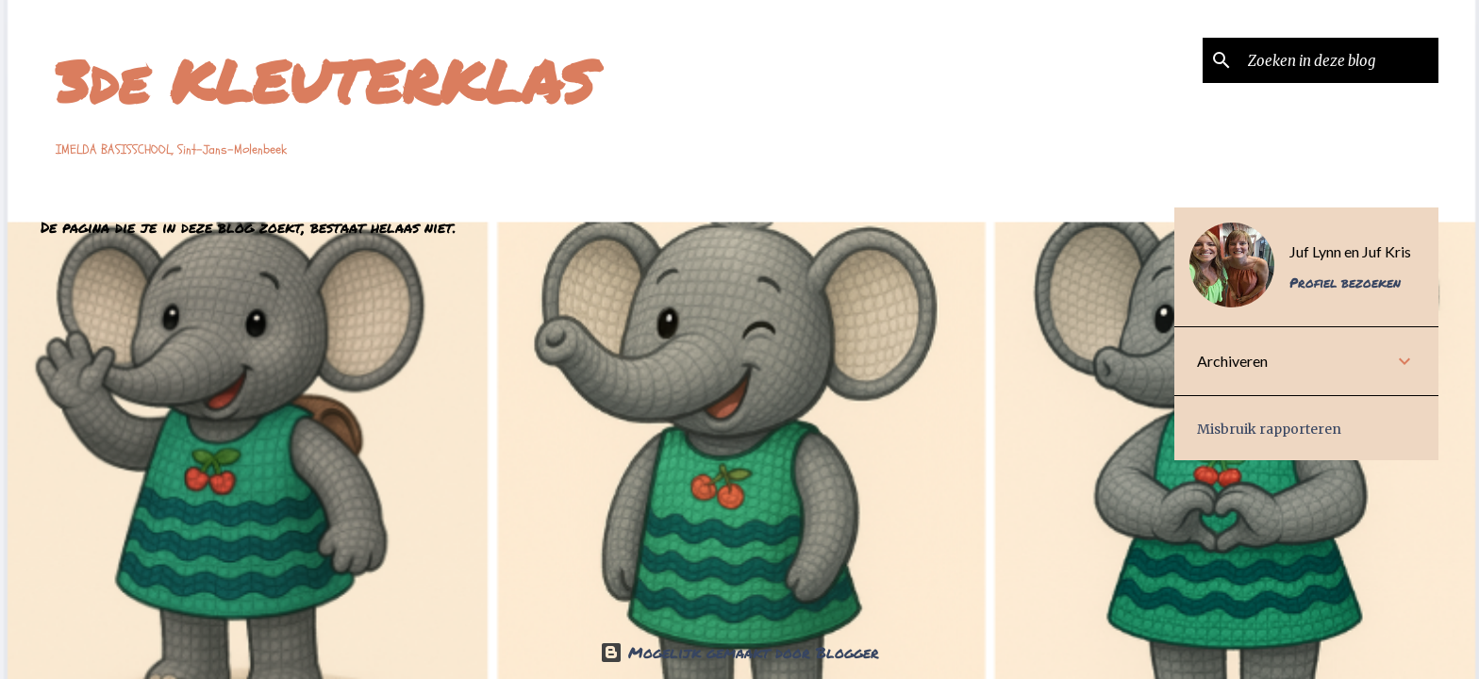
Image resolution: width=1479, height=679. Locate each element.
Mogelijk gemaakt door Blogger (739, 652)
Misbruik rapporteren (1269, 429)
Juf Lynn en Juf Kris (1350, 251)
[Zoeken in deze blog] (1339, 60)
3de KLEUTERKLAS (325, 81)
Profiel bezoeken (1345, 282)
